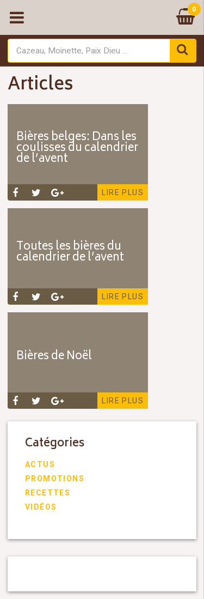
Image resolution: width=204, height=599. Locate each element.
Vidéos (41, 507)
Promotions (54, 478)
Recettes (47, 492)
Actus (40, 464)
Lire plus (123, 192)
